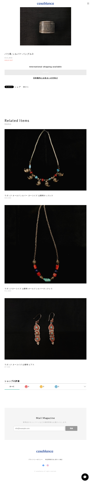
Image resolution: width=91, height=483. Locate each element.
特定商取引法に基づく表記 (54, 459)
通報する (26, 87)
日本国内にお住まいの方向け (45, 78)
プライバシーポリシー (35, 459)
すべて (12, 386)
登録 (71, 428)
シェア (17, 87)
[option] (45, 26)
